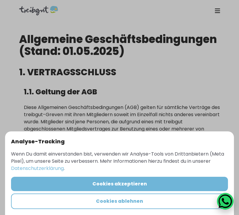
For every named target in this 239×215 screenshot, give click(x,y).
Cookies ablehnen (119, 201)
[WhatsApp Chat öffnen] (225, 201)
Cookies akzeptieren (119, 183)
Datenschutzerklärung (37, 168)
